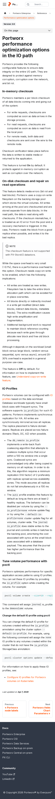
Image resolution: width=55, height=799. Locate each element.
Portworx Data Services (15, 743)
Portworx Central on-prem (17, 752)
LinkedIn (8, 778)
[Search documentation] (37, 4)
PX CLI (6, 757)
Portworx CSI (10, 738)
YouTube (8, 774)
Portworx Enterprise (13, 734)
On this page (11, 30)
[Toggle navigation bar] (4, 4)
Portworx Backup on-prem (17, 748)
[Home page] (5, 13)
